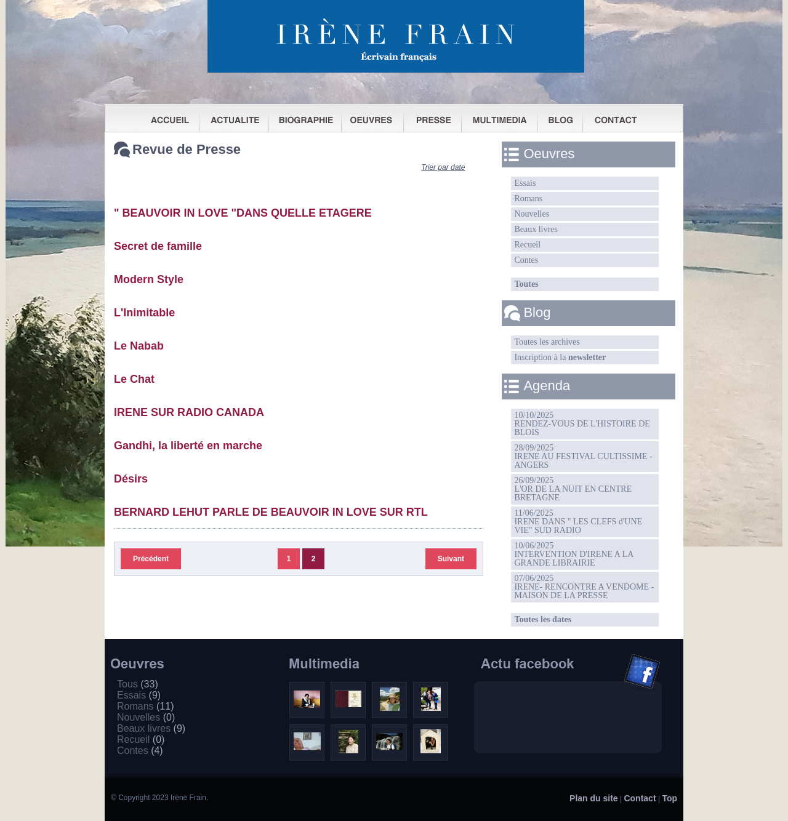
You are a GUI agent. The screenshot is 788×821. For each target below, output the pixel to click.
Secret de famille (158, 246)
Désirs (131, 479)
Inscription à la (560, 357)
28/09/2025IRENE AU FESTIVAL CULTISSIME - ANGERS (583, 456)
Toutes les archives (546, 341)
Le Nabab (139, 346)
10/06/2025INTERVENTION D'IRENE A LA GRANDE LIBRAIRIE (573, 554)
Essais (525, 183)
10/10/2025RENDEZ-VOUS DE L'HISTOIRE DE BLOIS (581, 423)
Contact (640, 798)
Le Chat (134, 379)
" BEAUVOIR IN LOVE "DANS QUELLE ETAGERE (243, 213)
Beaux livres (535, 229)
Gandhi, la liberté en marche (188, 445)
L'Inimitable (144, 312)
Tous (137, 684)
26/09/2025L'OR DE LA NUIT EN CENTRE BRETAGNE (573, 489)
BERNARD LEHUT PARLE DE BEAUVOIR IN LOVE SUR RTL (271, 512)
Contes (526, 260)
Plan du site (593, 798)
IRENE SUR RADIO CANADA (189, 412)
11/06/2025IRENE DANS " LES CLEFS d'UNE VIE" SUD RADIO (578, 521)
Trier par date (443, 167)
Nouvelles (531, 213)
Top (669, 798)
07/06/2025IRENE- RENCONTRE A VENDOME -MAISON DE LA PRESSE (584, 587)
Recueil (527, 244)
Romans (528, 198)
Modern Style (148, 279)
